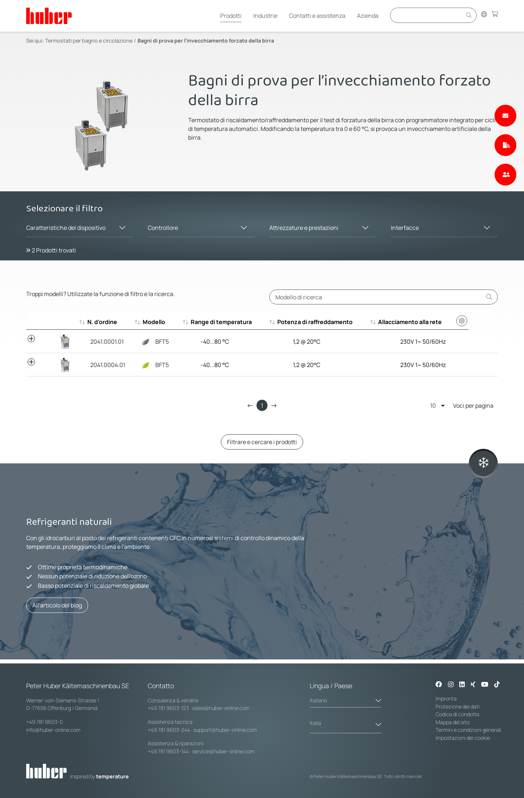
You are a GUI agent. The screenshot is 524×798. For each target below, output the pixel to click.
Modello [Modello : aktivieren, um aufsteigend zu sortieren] (158, 322)
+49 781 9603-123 (168, 708)
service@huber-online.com (223, 751)
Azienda (367, 16)
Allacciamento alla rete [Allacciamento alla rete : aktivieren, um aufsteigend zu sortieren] (431, 322)
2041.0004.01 (104, 365)
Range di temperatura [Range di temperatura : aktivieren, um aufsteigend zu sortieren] (228, 322)
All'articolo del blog (57, 605)
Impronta (446, 698)
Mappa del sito (452, 722)
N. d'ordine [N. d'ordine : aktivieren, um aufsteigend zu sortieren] (102, 322)
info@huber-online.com (53, 729)
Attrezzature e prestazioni (303, 228)
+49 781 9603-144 (168, 751)
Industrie (265, 16)
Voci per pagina (461, 405)
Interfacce (405, 228)
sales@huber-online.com (221, 708)
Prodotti (231, 16)
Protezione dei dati (458, 706)
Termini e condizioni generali (468, 729)
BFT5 (157, 342)
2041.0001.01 (104, 342)
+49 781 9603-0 (44, 721)
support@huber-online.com (225, 729)
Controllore (163, 228)
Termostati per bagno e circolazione (88, 40)
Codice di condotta (457, 714)
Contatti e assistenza (317, 16)
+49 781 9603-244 (169, 729)
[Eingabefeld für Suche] (427, 15)
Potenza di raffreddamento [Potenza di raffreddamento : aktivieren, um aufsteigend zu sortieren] (329, 322)
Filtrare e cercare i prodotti (262, 442)
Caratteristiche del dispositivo (66, 228)
